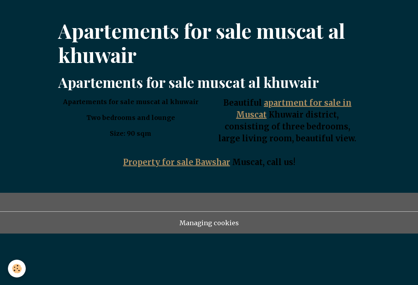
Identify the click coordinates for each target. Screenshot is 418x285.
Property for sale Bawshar (176, 162)
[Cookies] (17, 268)
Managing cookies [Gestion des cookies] (209, 223)
